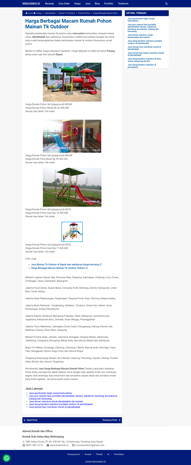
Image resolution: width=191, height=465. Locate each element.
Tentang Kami (73, 454)
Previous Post (110, 420)
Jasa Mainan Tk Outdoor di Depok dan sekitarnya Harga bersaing (65, 264)
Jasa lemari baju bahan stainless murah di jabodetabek (146, 54)
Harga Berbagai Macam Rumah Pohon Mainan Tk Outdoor (69, 24)
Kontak (88, 454)
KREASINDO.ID (31, 3)
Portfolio (109, 3)
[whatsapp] (6, 458)
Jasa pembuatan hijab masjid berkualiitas (50, 393)
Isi (108, 454)
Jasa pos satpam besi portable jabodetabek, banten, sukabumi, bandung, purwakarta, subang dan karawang (143, 28)
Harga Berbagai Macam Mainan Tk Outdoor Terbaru (58, 268)
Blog (97, 3)
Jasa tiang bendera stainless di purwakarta (142, 66)
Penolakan (119, 454)
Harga (77, 3)
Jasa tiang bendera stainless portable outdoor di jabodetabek (61, 404)
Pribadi (99, 454)
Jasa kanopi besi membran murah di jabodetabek (54, 407)
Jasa (87, 3)
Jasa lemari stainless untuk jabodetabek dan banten (56, 401)
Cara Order (64, 3)
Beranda (49, 3)
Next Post (32, 420)
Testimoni (124, 3)
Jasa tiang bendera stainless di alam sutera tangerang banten (144, 60)
